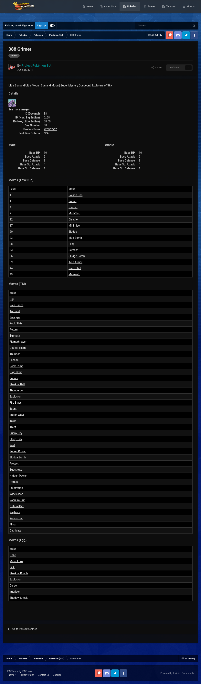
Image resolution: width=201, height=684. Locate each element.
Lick (12, 567)
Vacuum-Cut (17, 500)
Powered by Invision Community (177, 673)
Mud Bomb (75, 237)
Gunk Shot (75, 268)
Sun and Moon (50, 85)
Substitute (16, 469)
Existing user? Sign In (19, 25)
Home (109, 9)
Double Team (18, 347)
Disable (73, 219)
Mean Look (16, 561)
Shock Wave (17, 414)
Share (157, 67)
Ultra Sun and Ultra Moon (23, 85)
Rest (12, 445)
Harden (73, 207)
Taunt (13, 408)
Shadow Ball (17, 384)
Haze (13, 555)
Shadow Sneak (19, 597)
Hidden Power (18, 475)
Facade (14, 360)
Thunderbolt (17, 390)
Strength (15, 335)
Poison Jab (16, 518)
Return (14, 329)
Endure (14, 378)
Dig (12, 299)
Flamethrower (18, 341)
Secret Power (18, 451)
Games (171, 9)
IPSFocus (27, 671)
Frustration (16, 487)
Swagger (15, 317)
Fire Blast (15, 402)
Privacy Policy (27, 675)
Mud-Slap (74, 213)
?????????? (50, 129)
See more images (19, 109)
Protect (14, 463)
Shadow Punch (19, 573)
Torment (15, 311)
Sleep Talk (16, 439)
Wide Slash (16, 494)
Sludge (73, 231)
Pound (72, 201)
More (189, 9)
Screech (73, 250)
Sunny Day (16, 433)
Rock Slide (16, 323)
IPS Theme (12, 671)
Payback (15, 512)
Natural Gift (17, 506)
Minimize (74, 225)
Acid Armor (75, 262)
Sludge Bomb (77, 256)
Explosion (16, 396)
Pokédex (152, 9)
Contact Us (43, 675)
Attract (14, 481)
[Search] (149, 25)
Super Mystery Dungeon (75, 85)
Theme (11, 675)
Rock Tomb (16, 366)
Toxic (13, 420)
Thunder (15, 353)
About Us (129, 9)
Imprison (15, 591)
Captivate (15, 530)
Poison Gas (75, 195)
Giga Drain (16, 372)
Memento (74, 274)
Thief (13, 427)
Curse (13, 585)
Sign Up (41, 25)
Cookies (57, 675)
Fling (71, 243)
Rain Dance (16, 305)
